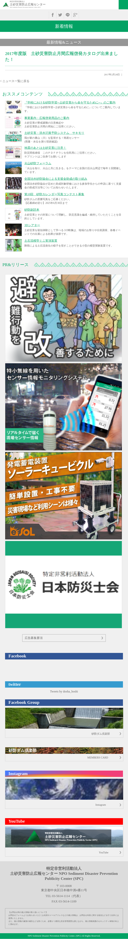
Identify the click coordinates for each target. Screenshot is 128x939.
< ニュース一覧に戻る (14, 81)
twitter (60, 15)
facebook (52, 15)
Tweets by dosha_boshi (64, 691)
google (75, 15)
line (67, 15)
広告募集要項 (34, 637)
